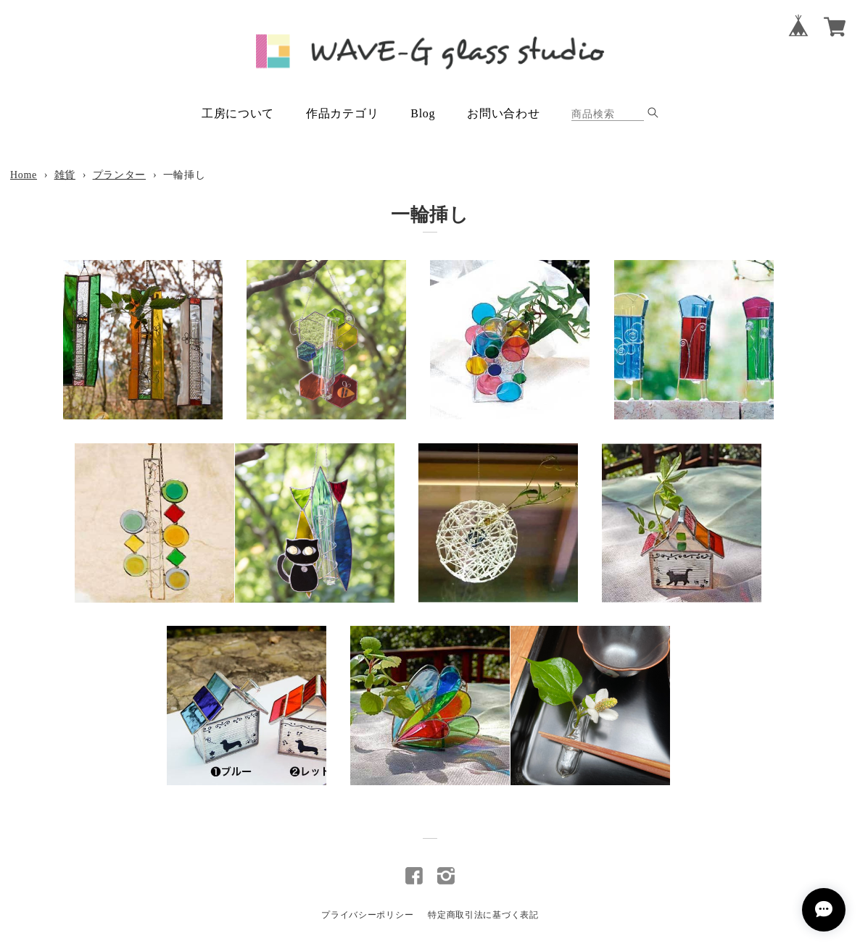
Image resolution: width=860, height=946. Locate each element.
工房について (238, 113)
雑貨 (64, 174)
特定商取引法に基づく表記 (483, 915)
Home (23, 174)
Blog (422, 113)
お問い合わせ (503, 113)
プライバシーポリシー (367, 915)
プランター (119, 174)
